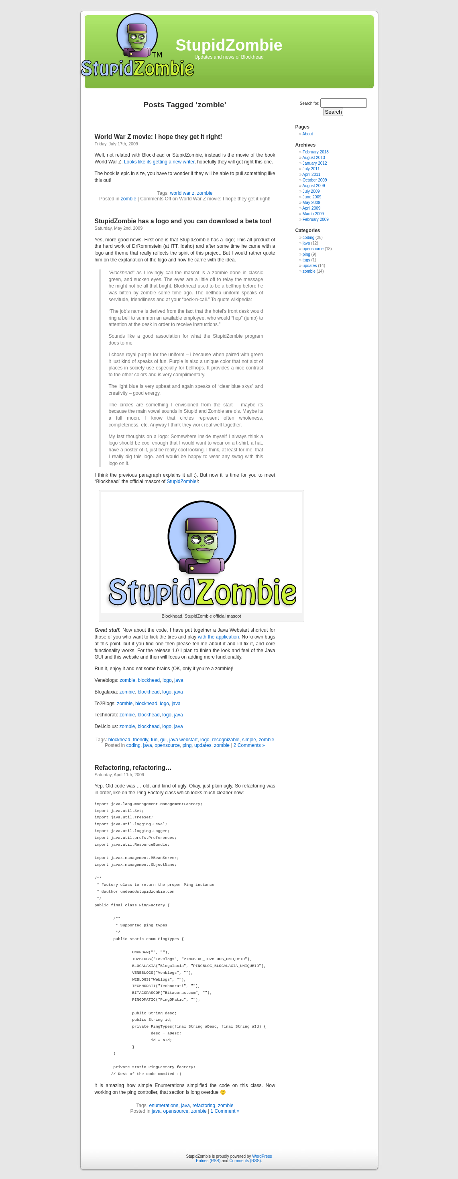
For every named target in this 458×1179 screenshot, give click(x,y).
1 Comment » (224, 1111)
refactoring (204, 1105)
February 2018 (316, 152)
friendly (140, 739)
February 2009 (316, 219)
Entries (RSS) (208, 1161)
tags (306, 260)
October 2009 (315, 180)
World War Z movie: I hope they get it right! (158, 136)
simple (249, 739)
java (178, 680)
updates (203, 745)
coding (133, 745)
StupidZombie (229, 45)
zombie (205, 193)
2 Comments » (249, 745)
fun (154, 739)
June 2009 (312, 197)
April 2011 (311, 174)
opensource (167, 745)
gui (163, 739)
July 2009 (311, 191)
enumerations (163, 1105)
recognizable (225, 739)
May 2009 (311, 202)
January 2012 (315, 163)
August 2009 (313, 186)
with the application (218, 637)
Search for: (310, 103)
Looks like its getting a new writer (159, 162)
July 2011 (311, 169)
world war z (182, 193)
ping (187, 745)
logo (167, 680)
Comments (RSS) (245, 1161)
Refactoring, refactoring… (133, 767)
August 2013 (313, 157)
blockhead (149, 680)
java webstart (183, 739)
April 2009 (311, 208)
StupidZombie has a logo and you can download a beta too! (183, 221)
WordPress (262, 1156)
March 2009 (313, 214)
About (307, 134)
